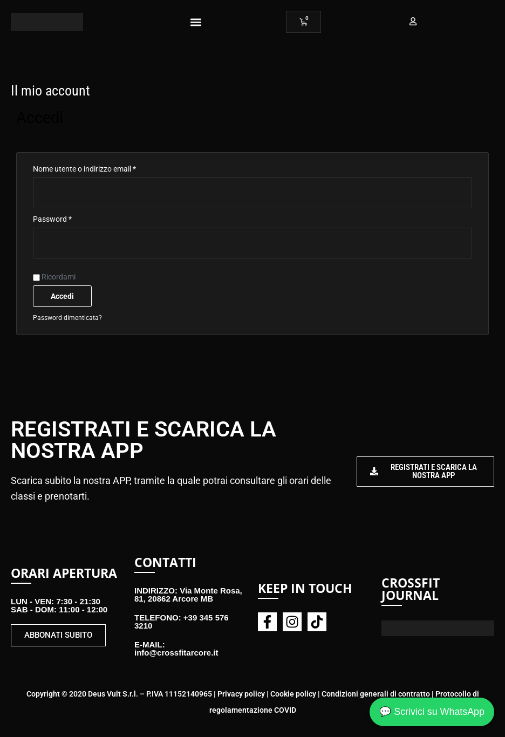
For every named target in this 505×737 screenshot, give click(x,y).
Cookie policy (293, 694)
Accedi (62, 296)
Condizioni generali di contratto (376, 694)
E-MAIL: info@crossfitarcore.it (176, 648)
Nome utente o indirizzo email (99, 167)
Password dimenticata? (67, 318)
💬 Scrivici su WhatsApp (431, 711)
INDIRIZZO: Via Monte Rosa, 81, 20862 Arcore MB (188, 594)
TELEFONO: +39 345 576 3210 (181, 621)
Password (67, 217)
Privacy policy (241, 694)
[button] (195, 22)
